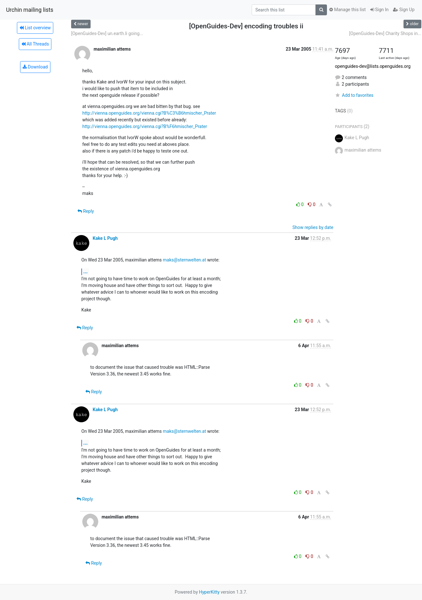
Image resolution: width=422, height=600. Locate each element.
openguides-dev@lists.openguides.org (373, 66)
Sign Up (403, 9)
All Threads (35, 43)
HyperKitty (209, 592)
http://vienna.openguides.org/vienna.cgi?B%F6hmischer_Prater (144, 126)
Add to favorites (354, 95)
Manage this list (347, 9)
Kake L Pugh (105, 238)
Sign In (379, 9)
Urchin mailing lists (29, 10)
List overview (35, 27)
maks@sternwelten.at (184, 259)
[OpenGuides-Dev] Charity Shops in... (385, 33)
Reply (86, 211)
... (85, 271)
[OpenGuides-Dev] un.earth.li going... (107, 33)
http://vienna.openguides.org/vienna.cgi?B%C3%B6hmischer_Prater (149, 113)
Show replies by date (312, 227)
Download (35, 66)
